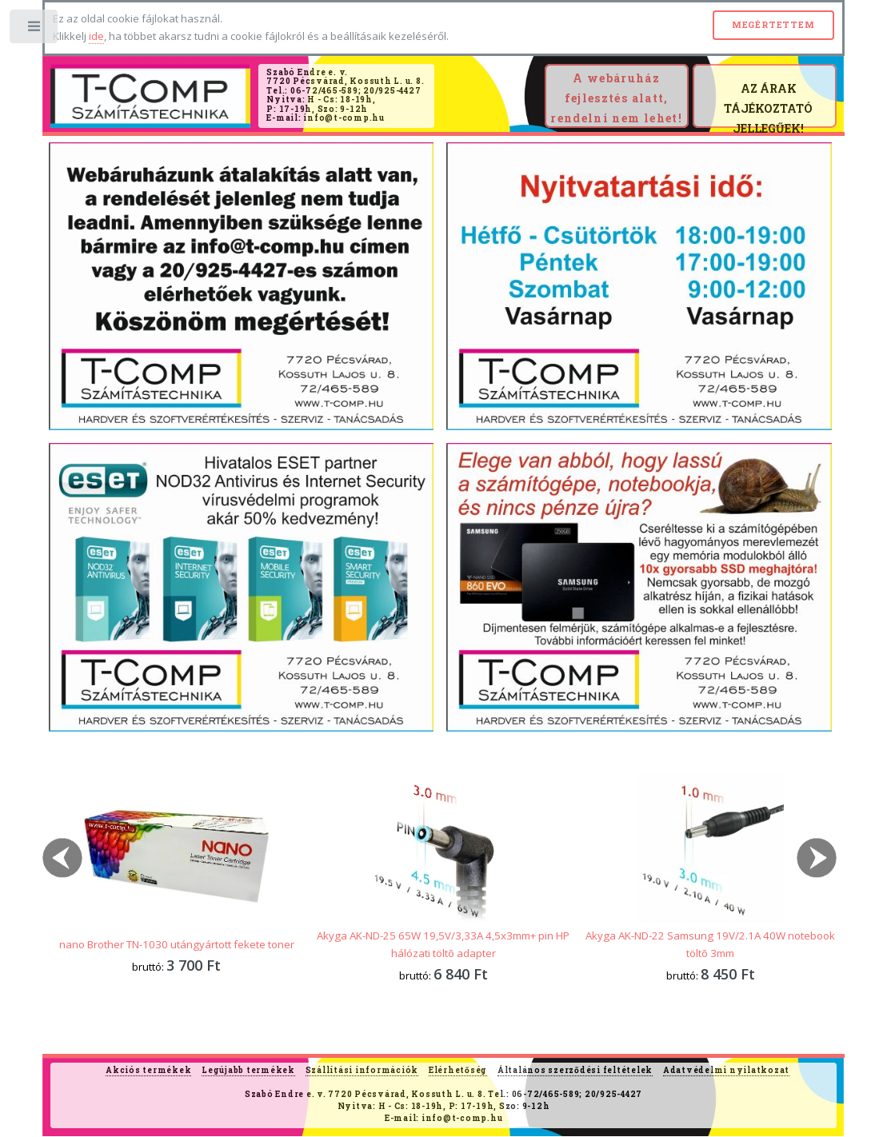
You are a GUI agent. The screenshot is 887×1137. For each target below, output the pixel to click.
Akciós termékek (148, 1070)
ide (96, 36)
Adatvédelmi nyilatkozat (726, 1070)
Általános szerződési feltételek (575, 1070)
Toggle (35, 30)
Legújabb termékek (248, 1070)
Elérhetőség (458, 1070)
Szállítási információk (362, 1070)
